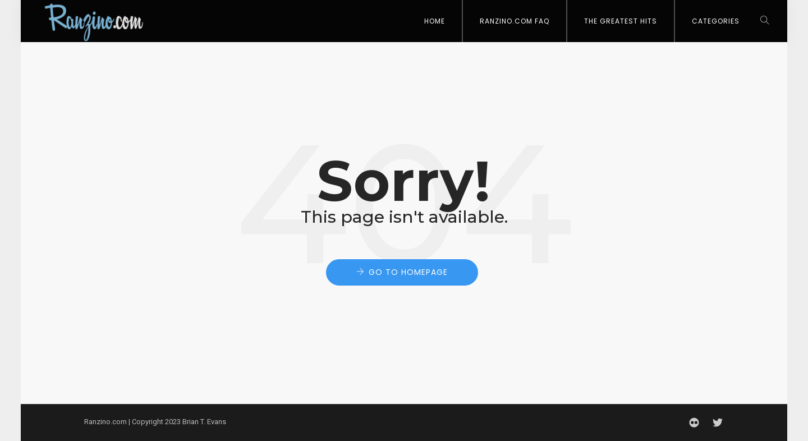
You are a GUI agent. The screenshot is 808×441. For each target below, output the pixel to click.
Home (434, 21)
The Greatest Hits (620, 21)
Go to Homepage (408, 272)
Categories (716, 21)
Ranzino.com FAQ (514, 21)
